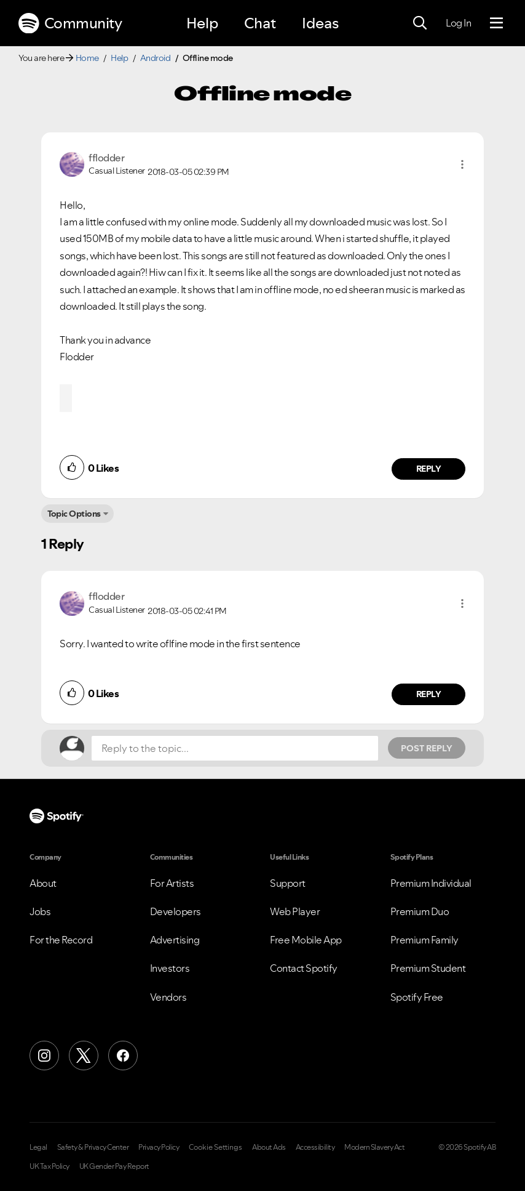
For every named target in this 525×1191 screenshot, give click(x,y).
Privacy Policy (158, 1147)
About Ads (269, 1147)
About (43, 883)
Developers (175, 911)
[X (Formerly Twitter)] (83, 1055)
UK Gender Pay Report (114, 1166)
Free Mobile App (306, 940)
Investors (170, 968)
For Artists (172, 883)
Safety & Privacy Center (93, 1147)
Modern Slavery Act (374, 1147)
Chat (260, 23)
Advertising (175, 940)
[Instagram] (44, 1055)
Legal (38, 1147)
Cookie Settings (215, 1147)
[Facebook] (123, 1055)
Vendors (168, 997)
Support (288, 883)
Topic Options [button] (74, 513)
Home (87, 58)
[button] (462, 164)
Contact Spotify (304, 968)
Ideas (320, 23)
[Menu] (496, 23)
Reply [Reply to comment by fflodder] (428, 468)
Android (155, 58)
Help (202, 23)
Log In (458, 23)
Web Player (295, 911)
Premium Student (428, 968)
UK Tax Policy (49, 1166)
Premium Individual (431, 883)
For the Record (61, 940)
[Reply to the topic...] (235, 748)
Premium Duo (419, 911)
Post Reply (426, 748)
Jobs (40, 911)
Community (70, 23)
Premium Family (424, 940)
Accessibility (315, 1147)
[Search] (419, 23)
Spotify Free (416, 997)
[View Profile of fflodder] (106, 157)
